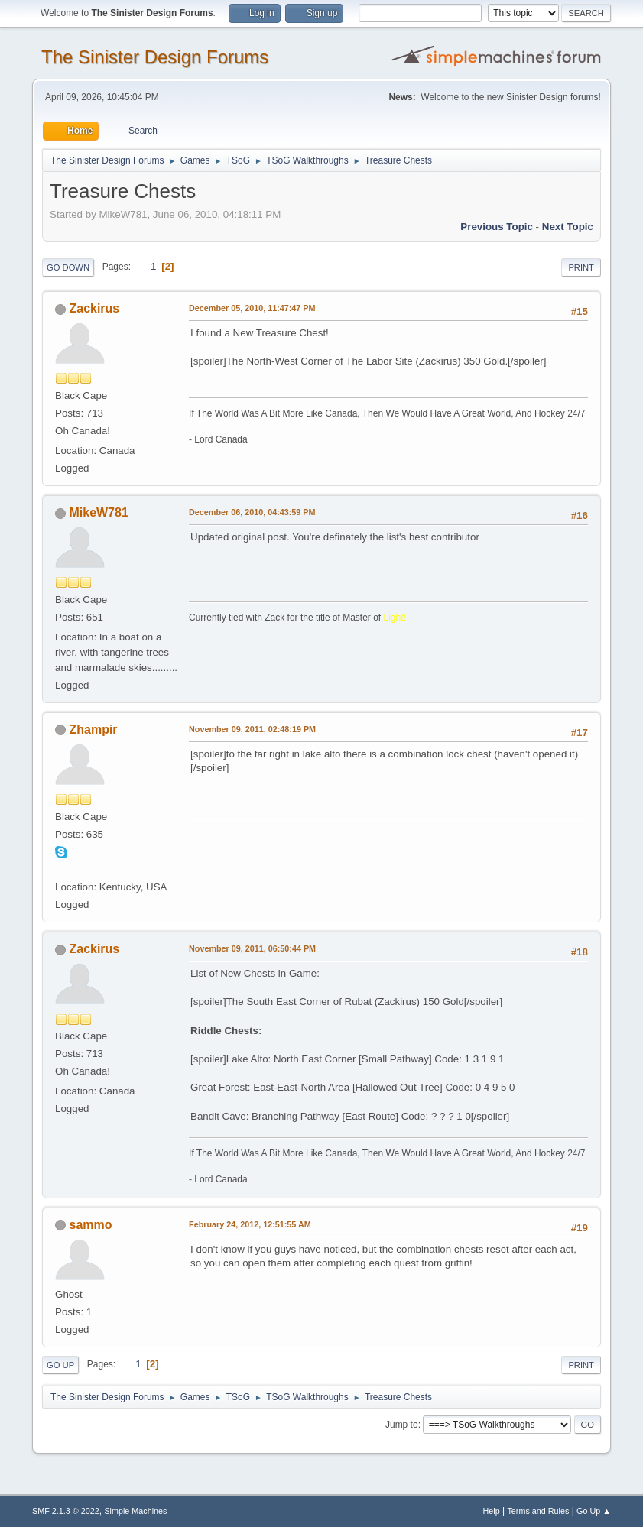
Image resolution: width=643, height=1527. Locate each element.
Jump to (401, 1424)
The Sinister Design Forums (154, 57)
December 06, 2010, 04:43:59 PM (252, 512)
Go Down (68, 267)
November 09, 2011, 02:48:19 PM (252, 729)
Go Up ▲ (593, 1511)
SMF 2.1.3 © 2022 (65, 1511)
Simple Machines (135, 1511)
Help (490, 1511)
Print (581, 267)
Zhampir (94, 729)
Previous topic (496, 226)
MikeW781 (99, 512)
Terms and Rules (538, 1511)
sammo (91, 1224)
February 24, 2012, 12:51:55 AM (250, 1224)
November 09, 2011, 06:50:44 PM (252, 948)
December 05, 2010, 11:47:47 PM (252, 308)
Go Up (60, 1365)
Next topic (567, 226)
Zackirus (95, 308)
